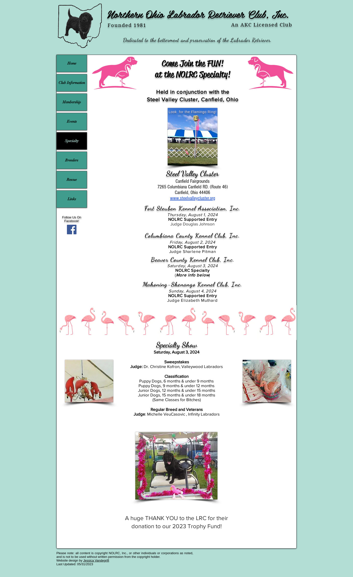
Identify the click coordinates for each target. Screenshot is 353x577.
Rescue (72, 179)
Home (71, 63)
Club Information (72, 82)
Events (72, 121)
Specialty (72, 141)
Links (72, 199)
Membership (72, 102)
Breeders (71, 160)
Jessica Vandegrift (96, 560)
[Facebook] (71, 229)
